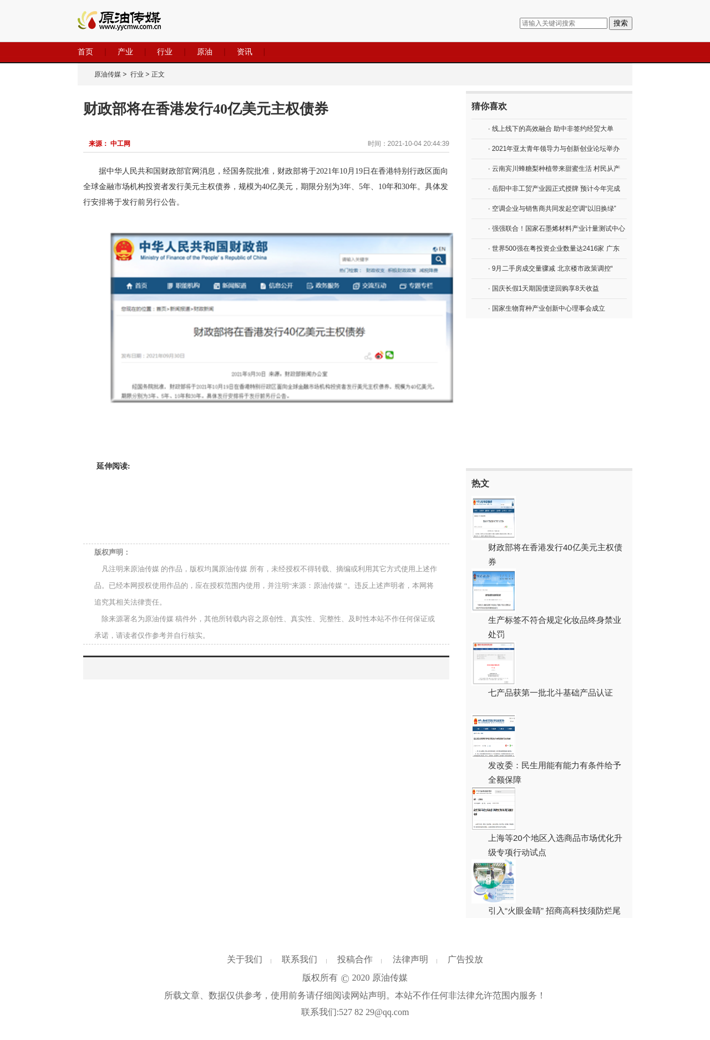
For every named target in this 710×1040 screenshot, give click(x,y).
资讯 (244, 51)
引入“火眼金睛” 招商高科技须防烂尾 (554, 910)
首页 (85, 51)
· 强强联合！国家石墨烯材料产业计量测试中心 (556, 228)
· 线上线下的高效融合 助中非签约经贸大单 (550, 129)
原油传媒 (107, 74)
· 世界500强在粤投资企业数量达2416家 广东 (554, 248)
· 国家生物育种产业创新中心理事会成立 (546, 308)
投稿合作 (355, 959)
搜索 (620, 23)
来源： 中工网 (109, 144)
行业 (165, 51)
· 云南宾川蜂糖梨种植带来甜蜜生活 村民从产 (554, 169)
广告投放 (465, 959)
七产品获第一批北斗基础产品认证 (550, 692)
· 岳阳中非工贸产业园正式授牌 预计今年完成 (554, 188)
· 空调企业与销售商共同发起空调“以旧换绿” (552, 208)
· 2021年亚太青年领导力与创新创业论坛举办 (554, 149)
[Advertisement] (549, 393)
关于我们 (244, 959)
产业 (125, 51)
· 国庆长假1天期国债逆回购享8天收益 (543, 288)
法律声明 (410, 959)
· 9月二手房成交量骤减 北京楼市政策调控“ (550, 268)
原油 (204, 51)
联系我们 (299, 959)
